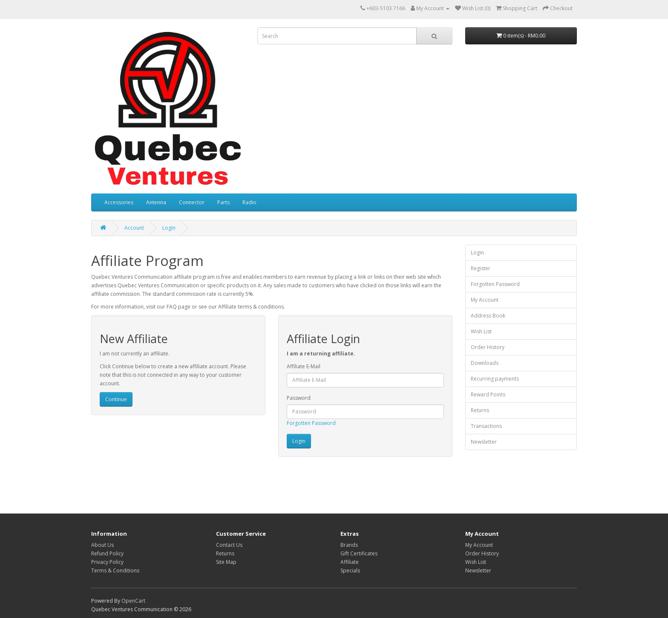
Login (169, 227)
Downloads (484, 363)
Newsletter (484, 441)
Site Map (226, 562)
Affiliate (349, 562)
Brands (349, 545)
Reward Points (488, 394)
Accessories (118, 202)
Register (480, 268)
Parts (223, 202)
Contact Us (229, 545)
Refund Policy (107, 553)
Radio (249, 202)
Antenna (156, 202)
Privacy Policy (107, 562)
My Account (484, 299)
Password (299, 397)
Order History (487, 347)
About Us (102, 545)
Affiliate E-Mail (303, 366)
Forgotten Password (311, 423)
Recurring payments (495, 378)
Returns (480, 410)
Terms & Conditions (115, 570)
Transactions (486, 426)
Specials (350, 570)
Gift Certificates (358, 553)
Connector (191, 202)
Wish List (481, 331)
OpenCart (133, 600)
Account (134, 227)
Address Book (488, 315)
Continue (116, 399)
